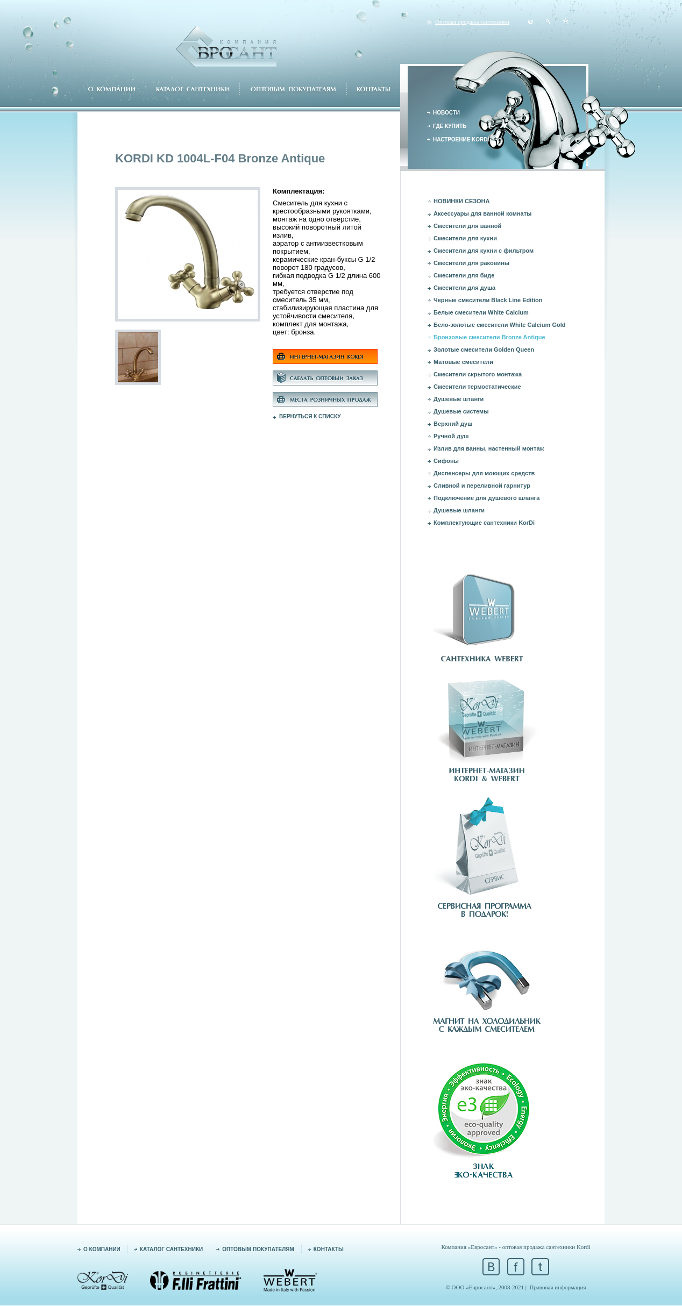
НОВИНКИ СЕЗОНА (461, 201)
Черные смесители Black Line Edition (488, 300)
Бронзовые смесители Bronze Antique (489, 337)
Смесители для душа (464, 287)
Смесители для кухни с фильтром (484, 250)
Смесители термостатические (477, 386)
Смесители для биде (464, 275)
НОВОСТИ (446, 113)
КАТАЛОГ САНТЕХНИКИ (171, 1249)
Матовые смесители (463, 362)
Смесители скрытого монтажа (478, 374)
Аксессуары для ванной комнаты (483, 213)
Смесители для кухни (465, 238)
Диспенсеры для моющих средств (484, 473)
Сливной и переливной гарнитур (482, 485)
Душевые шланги (459, 510)
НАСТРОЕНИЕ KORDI (461, 139)
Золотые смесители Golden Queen (484, 349)
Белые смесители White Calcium (481, 312)
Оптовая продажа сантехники (472, 21)
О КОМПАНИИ (101, 1249)
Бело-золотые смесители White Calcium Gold (499, 325)
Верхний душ (453, 423)
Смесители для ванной (467, 226)
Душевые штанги (459, 399)
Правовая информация (558, 1287)
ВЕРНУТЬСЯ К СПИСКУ (310, 416)
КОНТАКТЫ (329, 1249)
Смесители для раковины (471, 263)
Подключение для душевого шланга (486, 498)
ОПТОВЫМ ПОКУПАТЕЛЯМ (258, 1249)
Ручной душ (451, 436)
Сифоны (446, 461)
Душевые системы (461, 411)
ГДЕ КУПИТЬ (449, 126)
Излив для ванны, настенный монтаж (489, 448)
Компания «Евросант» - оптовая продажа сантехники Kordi (515, 1247)
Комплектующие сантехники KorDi (484, 522)
